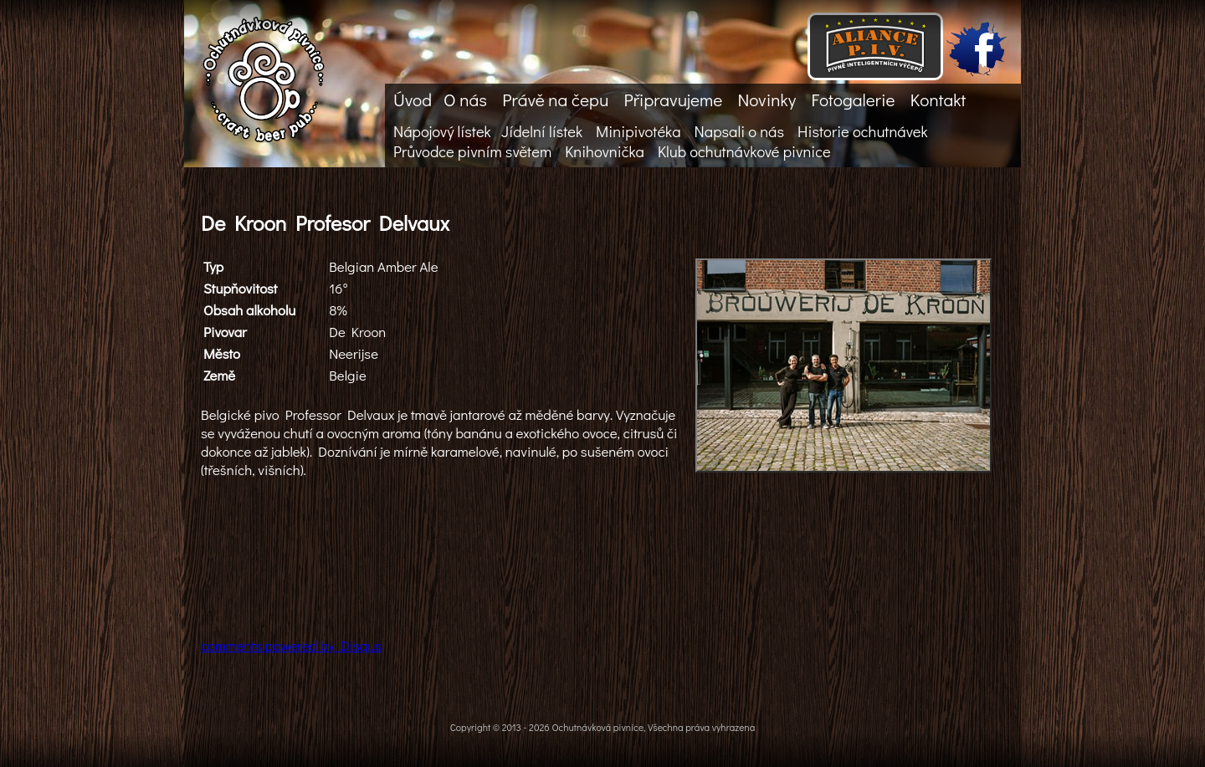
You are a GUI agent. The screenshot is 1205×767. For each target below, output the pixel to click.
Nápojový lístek (442, 131)
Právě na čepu (555, 99)
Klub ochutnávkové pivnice (744, 151)
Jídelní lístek (541, 131)
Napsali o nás (739, 131)
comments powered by (291, 645)
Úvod (412, 99)
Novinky (766, 99)
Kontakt (938, 99)
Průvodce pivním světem (472, 151)
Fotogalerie (853, 99)
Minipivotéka (638, 131)
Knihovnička (604, 151)
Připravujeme (672, 99)
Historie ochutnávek (862, 131)
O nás (465, 99)
